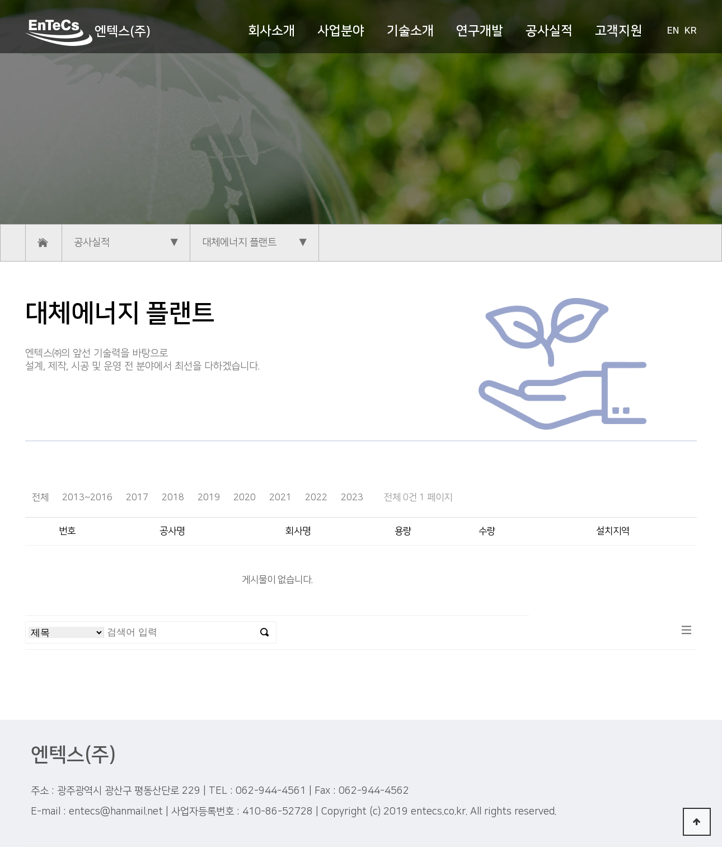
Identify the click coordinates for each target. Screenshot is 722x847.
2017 (137, 497)
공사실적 (549, 31)
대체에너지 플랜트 (239, 242)
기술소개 (410, 31)
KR (691, 31)
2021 (280, 497)
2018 (173, 497)
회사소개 (271, 31)
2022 (316, 497)
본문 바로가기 (0, 0)
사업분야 (340, 31)
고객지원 (618, 31)
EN (673, 31)
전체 (40, 497)
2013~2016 (87, 497)
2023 (352, 497)
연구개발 (479, 31)
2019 (209, 497)
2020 (244, 497)
